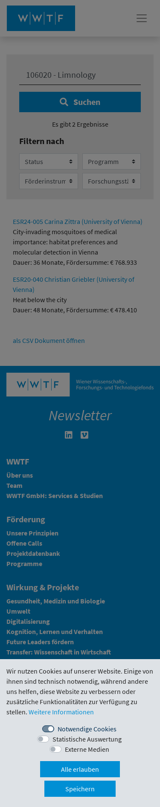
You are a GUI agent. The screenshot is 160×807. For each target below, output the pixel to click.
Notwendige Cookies (87, 729)
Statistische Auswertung (87, 739)
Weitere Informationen (61, 712)
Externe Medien (87, 749)
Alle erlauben (80, 769)
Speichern (80, 788)
